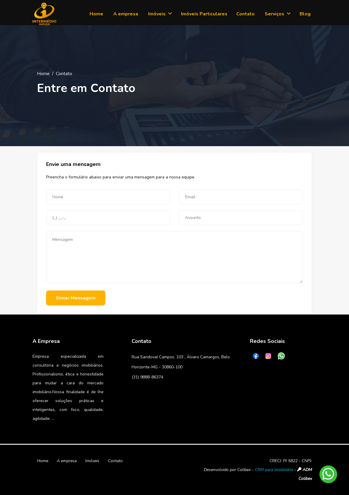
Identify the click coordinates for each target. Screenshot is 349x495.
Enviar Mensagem (76, 298)
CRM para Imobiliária (274, 470)
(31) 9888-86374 (147, 377)
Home (43, 73)
